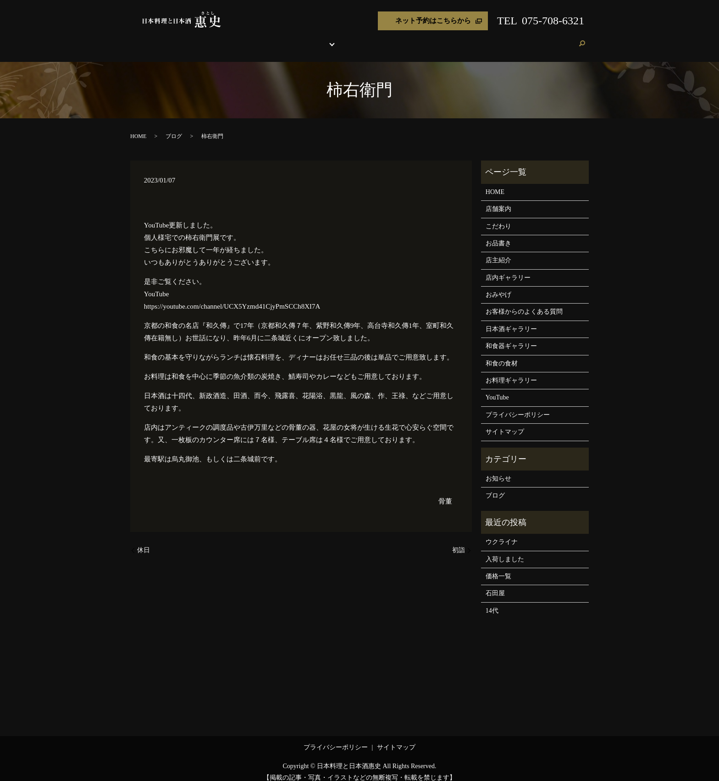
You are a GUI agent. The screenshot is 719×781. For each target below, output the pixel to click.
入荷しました (505, 550)
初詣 (458, 541)
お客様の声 (511, 38)
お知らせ (498, 469)
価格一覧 (498, 567)
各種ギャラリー (359, 38)
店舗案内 (261, 38)
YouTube (497, 388)
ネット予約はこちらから (433, 20)
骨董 (445, 492)
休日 (143, 541)
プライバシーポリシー (518, 406)
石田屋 (495, 584)
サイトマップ (505, 423)
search (582, 39)
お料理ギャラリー (511, 371)
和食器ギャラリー (511, 337)
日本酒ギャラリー (511, 320)
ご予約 (563, 38)
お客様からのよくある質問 (524, 302)
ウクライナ (502, 533)
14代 (492, 601)
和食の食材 (502, 354)
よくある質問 (472, 38)
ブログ (540, 38)
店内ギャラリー (508, 269)
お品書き (320, 38)
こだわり (291, 38)
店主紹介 (406, 38)
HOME (235, 38)
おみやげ (435, 38)
